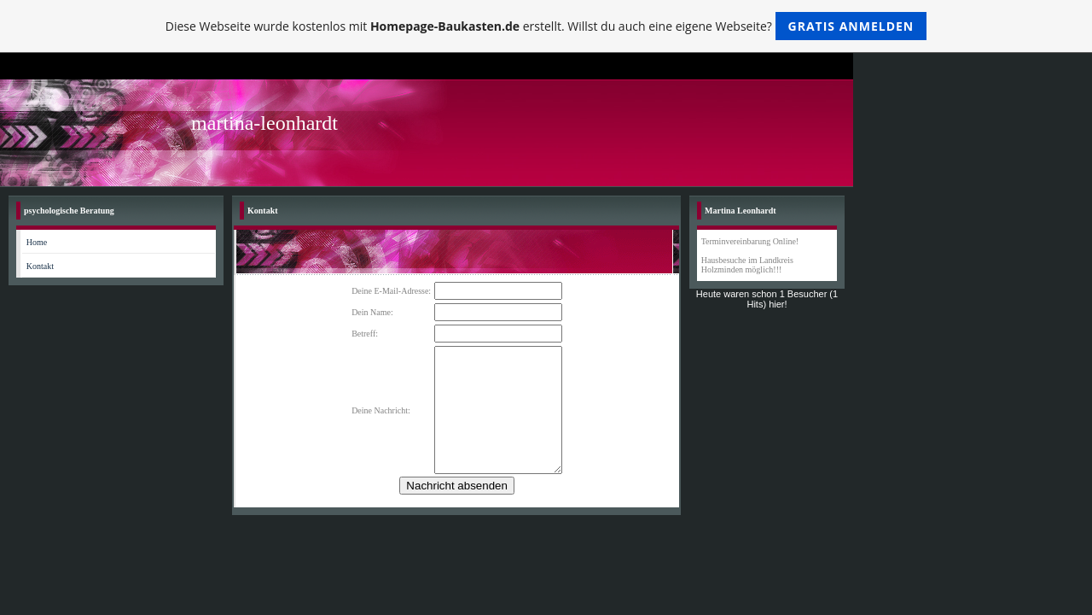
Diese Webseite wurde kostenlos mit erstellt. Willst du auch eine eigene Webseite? (546, 26)
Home (36, 242)
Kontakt (40, 266)
